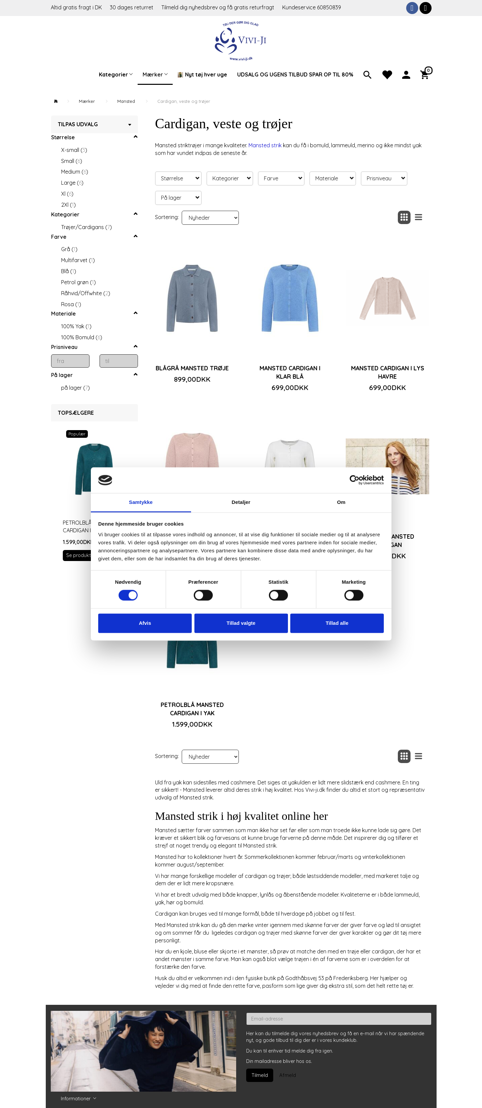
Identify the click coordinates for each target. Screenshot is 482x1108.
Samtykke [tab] (141, 502)
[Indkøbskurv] (426, 74)
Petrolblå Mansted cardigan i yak (192, 709)
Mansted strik (265, 145)
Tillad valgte (240, 623)
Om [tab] (341, 502)
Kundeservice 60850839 (311, 7)
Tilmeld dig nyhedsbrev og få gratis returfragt (218, 7)
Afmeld (287, 1075)
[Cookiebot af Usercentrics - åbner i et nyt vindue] (354, 480)
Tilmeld (260, 1075)
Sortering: (167, 217)
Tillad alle (337, 623)
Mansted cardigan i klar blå (290, 372)
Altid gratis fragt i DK (76, 7)
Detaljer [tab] (241, 502)
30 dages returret (132, 7)
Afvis (145, 623)
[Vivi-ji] (241, 40)
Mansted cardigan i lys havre (387, 372)
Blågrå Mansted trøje (192, 368)
